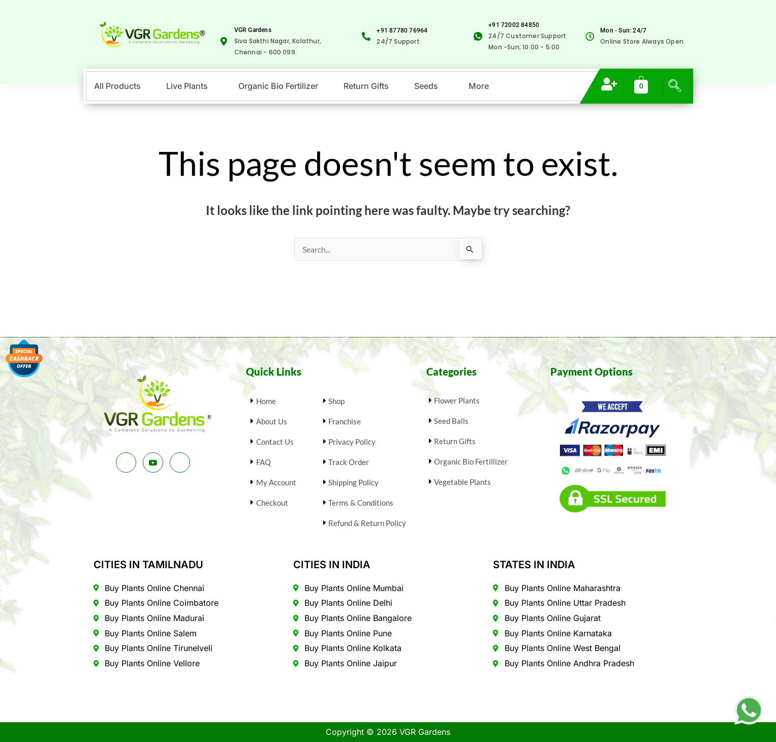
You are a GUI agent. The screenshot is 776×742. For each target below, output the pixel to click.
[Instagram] (180, 462)
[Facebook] (126, 462)
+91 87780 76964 (402, 30)
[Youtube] (153, 462)
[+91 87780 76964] (366, 36)
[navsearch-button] (675, 84)
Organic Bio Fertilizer (278, 86)
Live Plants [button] (187, 86)
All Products (117, 86)
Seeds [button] (426, 86)
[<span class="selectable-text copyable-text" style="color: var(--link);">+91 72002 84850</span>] (478, 36)
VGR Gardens (252, 30)
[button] (190, 86)
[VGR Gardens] (224, 41)
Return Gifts (366, 86)
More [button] (479, 86)
